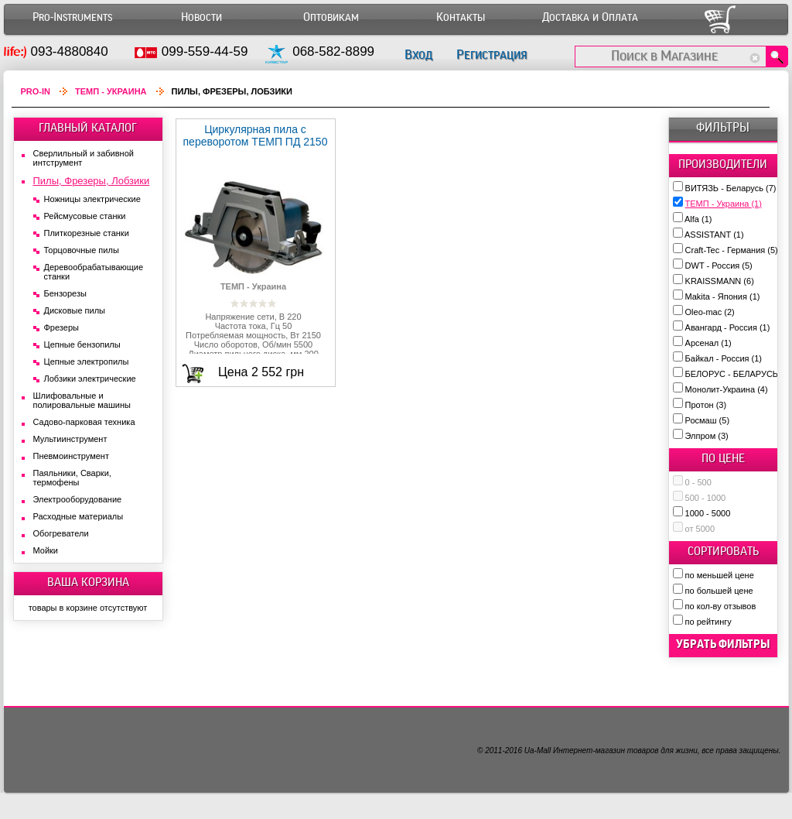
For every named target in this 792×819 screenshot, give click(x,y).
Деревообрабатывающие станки (94, 271)
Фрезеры (61, 327)
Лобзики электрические (90, 378)
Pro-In (36, 91)
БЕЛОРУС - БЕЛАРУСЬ (738, 374)
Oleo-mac (710, 312)
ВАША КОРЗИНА (88, 582)
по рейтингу (708, 621)
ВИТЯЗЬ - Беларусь (731, 188)
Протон (706, 405)
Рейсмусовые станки (85, 216)
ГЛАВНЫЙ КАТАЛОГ (88, 128)
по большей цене (719, 590)
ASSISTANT (714, 234)
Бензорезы (65, 293)
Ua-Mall (537, 750)
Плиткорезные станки (86, 233)
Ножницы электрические (92, 199)
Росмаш (707, 420)
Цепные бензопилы (82, 344)
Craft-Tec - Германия (731, 250)
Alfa (698, 219)
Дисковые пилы (75, 310)
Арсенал (708, 343)
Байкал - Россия (723, 358)
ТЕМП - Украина (723, 203)
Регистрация (491, 54)
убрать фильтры (723, 644)
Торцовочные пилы (81, 250)
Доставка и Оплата (590, 17)
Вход (418, 54)
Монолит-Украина (726, 389)
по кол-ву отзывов (720, 606)
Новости (201, 17)
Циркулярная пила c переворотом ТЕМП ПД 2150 (255, 135)
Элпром (707, 435)
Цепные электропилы (86, 361)
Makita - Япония (722, 296)
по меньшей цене (719, 575)
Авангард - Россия (727, 327)
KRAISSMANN (719, 281)
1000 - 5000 (708, 513)
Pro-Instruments (72, 17)
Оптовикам (331, 17)
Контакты (460, 17)
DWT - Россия (719, 265)
